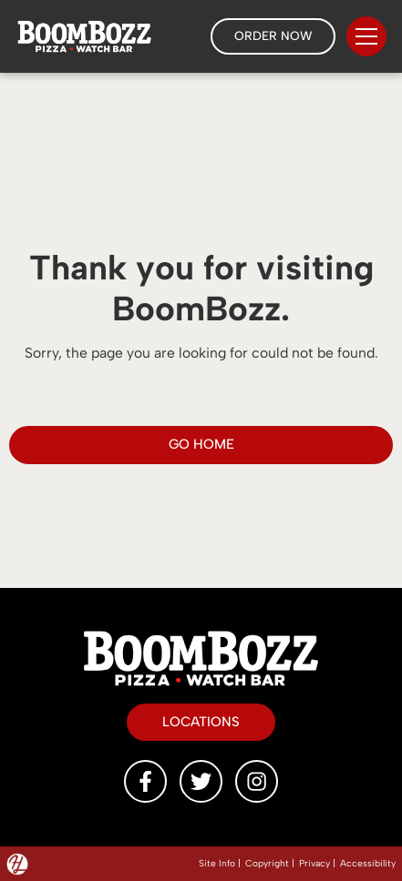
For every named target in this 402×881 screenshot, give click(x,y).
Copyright (267, 863)
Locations (201, 720)
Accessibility (368, 863)
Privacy (314, 863)
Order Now (273, 34)
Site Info (217, 863)
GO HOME (201, 444)
